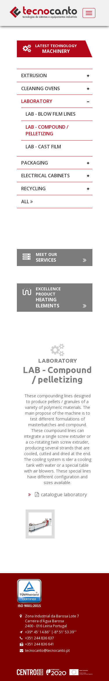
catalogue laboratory (61, 494)
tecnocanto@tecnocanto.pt (47, 650)
